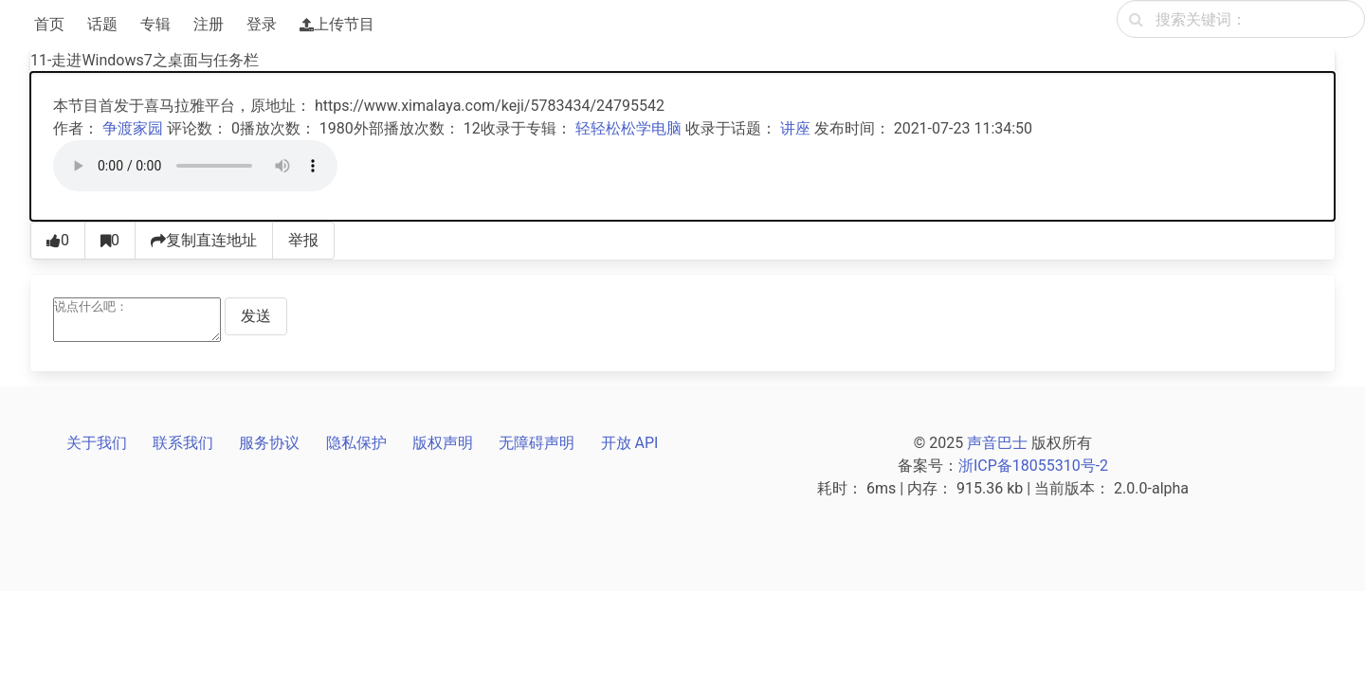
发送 (256, 316)
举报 (303, 240)
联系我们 (183, 443)
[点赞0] (57, 241)
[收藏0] (110, 241)
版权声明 (442, 443)
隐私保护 (356, 443)
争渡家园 (132, 128)
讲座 (795, 128)
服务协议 (269, 443)
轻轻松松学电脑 (628, 128)
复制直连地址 (204, 240)
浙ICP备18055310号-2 (1033, 466)
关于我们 (96, 443)
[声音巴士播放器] (195, 165)
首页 (49, 24)
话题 (102, 24)
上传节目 (337, 24)
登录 (261, 24)
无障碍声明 (536, 443)
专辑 (155, 24)
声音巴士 (997, 443)
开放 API (630, 443)
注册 (208, 24)
